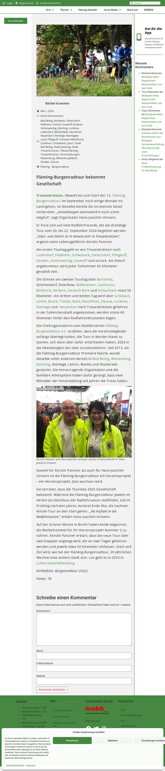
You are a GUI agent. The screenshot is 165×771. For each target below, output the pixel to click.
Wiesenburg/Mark (66, 162)
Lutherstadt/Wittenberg (55, 567)
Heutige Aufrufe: (31, 712)
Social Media (112, 12)
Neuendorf (47, 140)
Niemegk (60, 140)
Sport (70, 147)
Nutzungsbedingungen (131, 719)
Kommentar (43, 615)
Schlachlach (107, 295)
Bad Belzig (47, 125)
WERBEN (148, 12)
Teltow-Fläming (69, 155)
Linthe (41, 306)
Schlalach (46, 147)
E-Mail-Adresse (44, 668)
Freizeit (57, 129)
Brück (53, 306)
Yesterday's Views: (32, 720)
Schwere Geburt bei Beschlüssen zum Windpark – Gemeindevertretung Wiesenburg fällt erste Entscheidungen (153, 152)
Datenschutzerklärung (15, 765)
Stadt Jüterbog (62, 151)
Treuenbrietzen (50, 159)
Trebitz (65, 306)
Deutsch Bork (79, 295)
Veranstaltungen (70, 159)
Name (39, 655)
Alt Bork (59, 295)
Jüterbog (63, 132)
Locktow (74, 132)
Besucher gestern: (32, 727)
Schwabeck (59, 147)
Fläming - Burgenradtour (55, 171)
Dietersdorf (73, 125)
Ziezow (55, 166)
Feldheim (46, 129)
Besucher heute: (31, 716)
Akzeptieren (72, 740)
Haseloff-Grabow (72, 129)
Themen (66, 12)
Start (123, 714)
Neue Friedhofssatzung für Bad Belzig (151, 174)
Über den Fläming (61, 721)
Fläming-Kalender (88, 12)
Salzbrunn (106, 289)
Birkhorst (43, 295)
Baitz (76, 306)
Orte (50, 12)
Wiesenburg (48, 162)
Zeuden (45, 166)
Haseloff (80, 265)
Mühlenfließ (61, 136)
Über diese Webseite (63, 715)
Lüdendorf (47, 136)
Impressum (30, 765)
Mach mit (132, 12)
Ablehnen (113, 740)
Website (40, 680)
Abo (122, 725)
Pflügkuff (53, 144)
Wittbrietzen (86, 289)
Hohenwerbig (48, 132)
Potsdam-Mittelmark (71, 144)
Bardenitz (59, 125)
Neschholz (75, 136)
